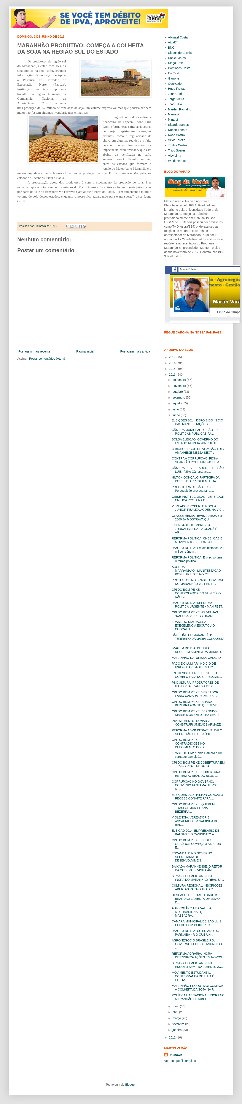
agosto (177, 403)
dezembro (179, 379)
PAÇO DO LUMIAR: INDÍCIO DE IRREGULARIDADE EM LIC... (194, 665)
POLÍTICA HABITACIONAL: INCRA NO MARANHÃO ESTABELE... (198, 997)
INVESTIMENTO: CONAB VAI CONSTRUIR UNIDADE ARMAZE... (197, 722)
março (177, 1018)
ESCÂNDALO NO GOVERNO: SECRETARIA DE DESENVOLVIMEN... (192, 857)
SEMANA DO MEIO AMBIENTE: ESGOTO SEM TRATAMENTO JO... (198, 964)
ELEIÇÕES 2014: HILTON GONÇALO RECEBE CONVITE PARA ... (197, 796)
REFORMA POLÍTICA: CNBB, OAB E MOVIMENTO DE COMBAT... (197, 540)
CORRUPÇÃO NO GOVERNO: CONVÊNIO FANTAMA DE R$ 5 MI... (195, 785)
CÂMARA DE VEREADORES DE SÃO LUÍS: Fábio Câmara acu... (198, 469)
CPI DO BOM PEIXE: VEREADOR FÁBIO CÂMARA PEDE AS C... (195, 694)
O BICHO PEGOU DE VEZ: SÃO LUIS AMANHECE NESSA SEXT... (198, 450)
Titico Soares (177, 150)
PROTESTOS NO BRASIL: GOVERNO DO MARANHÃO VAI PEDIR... (198, 582)
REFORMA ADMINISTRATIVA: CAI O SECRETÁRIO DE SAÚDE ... (197, 732)
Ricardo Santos (178, 124)
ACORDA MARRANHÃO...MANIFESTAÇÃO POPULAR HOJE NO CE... (196, 570)
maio (176, 1006)
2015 (173, 363)
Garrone (173, 78)
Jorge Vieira (176, 99)
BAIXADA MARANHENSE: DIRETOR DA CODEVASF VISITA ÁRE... (197, 868)
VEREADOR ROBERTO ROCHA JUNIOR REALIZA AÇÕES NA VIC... (198, 508)
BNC (171, 47)
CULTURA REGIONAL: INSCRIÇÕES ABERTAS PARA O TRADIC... (197, 887)
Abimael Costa (178, 37)
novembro (179, 386)
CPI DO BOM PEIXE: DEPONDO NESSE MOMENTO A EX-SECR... (196, 713)
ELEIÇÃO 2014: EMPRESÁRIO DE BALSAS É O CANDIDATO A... (195, 832)
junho (176, 415)
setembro (179, 397)
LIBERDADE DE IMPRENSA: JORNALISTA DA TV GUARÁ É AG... (194, 528)
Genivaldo (175, 83)
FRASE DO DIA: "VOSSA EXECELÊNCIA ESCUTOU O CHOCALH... (193, 625)
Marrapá (173, 114)
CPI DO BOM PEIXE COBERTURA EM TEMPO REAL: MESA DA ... (198, 764)
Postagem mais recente (34, 351)
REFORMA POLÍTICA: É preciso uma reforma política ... (197, 559)
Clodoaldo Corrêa (180, 52)
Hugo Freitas (176, 88)
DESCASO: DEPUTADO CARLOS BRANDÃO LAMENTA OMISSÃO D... (196, 898)
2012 (173, 1037)
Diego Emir (175, 63)
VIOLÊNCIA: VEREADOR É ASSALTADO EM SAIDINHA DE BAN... (195, 821)
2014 (173, 368)
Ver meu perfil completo (180, 1061)
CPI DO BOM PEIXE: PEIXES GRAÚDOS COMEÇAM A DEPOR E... (196, 843)
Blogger (130, 1084)
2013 (173, 374)
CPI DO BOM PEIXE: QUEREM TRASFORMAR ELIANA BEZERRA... (193, 807)
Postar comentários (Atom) (47, 358)
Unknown (175, 1055)
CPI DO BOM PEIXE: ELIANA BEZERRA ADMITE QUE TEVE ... (196, 703)
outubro (177, 391)
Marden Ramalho (179, 109)
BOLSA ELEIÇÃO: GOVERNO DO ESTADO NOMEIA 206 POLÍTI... (195, 441)
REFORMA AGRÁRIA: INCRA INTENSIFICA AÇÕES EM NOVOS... (198, 955)
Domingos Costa (179, 68)
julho (176, 409)
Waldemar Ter (177, 161)
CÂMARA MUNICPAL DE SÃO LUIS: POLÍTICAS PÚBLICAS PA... (196, 431)
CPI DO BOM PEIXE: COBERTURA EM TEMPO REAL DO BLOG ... (196, 773)
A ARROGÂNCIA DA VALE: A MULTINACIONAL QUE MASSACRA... (191, 911)
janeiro (177, 1030)
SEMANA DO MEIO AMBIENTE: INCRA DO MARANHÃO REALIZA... (198, 877)
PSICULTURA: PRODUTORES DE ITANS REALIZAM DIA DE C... (195, 684)
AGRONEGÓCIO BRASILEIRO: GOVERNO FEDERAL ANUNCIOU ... (197, 944)
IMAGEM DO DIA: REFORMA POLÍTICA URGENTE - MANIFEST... (198, 604)
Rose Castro (176, 135)
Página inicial (85, 351)
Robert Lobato (177, 130)
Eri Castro (175, 73)
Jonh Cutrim (176, 94)
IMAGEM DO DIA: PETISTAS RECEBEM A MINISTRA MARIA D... (197, 650)
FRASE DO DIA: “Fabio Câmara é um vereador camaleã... (197, 754)
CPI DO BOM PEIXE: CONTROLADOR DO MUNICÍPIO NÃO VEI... (196, 593)
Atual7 (172, 42)
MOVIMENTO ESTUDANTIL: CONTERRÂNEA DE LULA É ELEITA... (193, 976)
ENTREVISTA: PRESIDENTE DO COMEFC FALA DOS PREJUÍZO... (197, 674)
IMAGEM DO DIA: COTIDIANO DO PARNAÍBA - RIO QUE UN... (195, 932)
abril (175, 1012)
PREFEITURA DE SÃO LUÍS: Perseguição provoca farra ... (193, 488)
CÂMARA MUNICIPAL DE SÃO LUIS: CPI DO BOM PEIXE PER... (197, 923)
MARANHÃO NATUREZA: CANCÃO (196, 657)
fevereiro (178, 1024)
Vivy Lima (174, 155)
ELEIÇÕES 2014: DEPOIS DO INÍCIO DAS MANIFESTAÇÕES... (197, 422)
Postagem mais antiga (135, 351)
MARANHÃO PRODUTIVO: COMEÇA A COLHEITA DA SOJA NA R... (197, 987)
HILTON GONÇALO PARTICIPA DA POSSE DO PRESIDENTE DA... (196, 479)
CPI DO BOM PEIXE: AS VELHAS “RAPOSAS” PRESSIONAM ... (195, 614)
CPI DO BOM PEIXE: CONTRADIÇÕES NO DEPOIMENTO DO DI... (189, 743)
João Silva (175, 104)
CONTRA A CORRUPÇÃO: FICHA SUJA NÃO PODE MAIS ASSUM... (197, 460)
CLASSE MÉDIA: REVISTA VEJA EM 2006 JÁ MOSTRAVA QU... (197, 517)
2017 (173, 357)
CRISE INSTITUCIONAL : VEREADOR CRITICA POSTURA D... (198, 498)
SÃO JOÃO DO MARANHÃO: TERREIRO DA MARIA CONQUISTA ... (198, 638)
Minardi (173, 119)
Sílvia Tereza (176, 140)
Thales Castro (177, 145)
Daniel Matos (177, 58)
